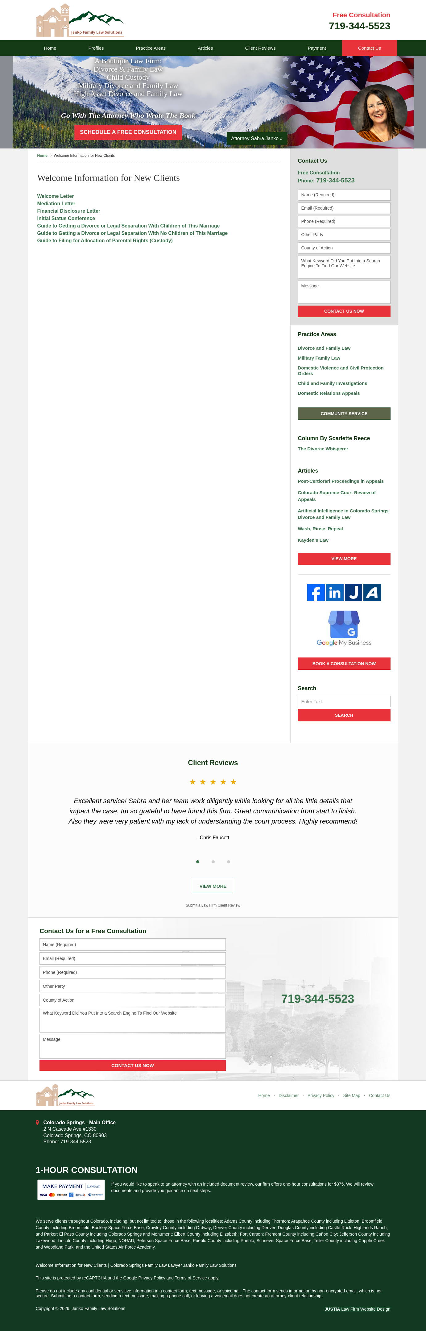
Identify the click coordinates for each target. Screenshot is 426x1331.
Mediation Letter (56, 203)
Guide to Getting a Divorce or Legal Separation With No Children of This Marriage (132, 233)
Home (50, 48)
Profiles (96, 48)
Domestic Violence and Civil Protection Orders (341, 370)
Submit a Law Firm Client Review (213, 905)
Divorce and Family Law (324, 348)
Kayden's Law (313, 540)
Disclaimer (289, 1095)
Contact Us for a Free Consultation (93, 930)
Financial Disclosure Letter (69, 211)
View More (344, 558)
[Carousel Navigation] (213, 861)
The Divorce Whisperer (323, 448)
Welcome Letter (55, 196)
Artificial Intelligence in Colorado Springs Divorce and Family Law (343, 514)
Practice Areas (151, 48)
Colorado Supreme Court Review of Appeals (337, 496)
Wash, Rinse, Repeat (320, 528)
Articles (205, 48)
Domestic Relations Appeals (329, 393)
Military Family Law (319, 358)
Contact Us (369, 48)
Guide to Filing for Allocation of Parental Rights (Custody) (105, 240)
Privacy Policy (321, 1095)
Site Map (351, 1095)
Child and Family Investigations (332, 383)
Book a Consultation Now (344, 663)
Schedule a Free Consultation (128, 132)
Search (344, 715)
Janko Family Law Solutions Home (80, 20)
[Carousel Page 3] (228, 862)
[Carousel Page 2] (213, 862)
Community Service (344, 413)
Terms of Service (191, 1277)
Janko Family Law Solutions (98, 1308)
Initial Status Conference (66, 218)
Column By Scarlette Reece (334, 438)
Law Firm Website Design (358, 1309)
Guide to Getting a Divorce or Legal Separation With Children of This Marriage (128, 225)
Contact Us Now (344, 311)
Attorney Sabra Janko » (257, 138)
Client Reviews (260, 48)
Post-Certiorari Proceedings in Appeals (341, 481)
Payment (317, 48)
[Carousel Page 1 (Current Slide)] (197, 862)
